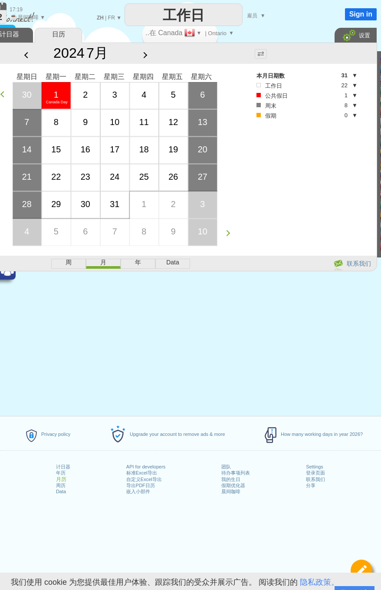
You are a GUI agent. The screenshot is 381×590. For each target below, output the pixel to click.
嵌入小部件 (138, 491)
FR (111, 18)
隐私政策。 (319, 582)
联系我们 (315, 479)
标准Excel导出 (141, 472)
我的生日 (230, 479)
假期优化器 (233, 485)
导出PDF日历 (140, 485)
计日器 (63, 466)
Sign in (360, 14)
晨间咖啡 (230, 491)
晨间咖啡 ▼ (27, 17)
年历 (61, 472)
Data (61, 491)
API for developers (146, 466)
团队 (226, 466)
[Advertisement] (273, 164)
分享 (310, 485)
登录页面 (315, 472)
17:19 (16, 10)
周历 (61, 485)
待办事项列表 (235, 472)
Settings (314, 466)
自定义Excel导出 (144, 479)
